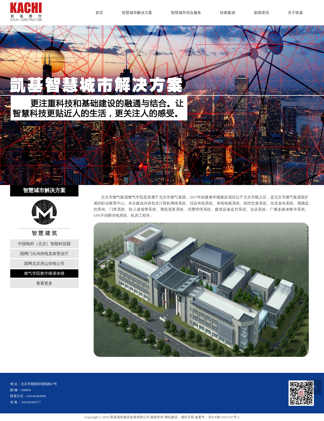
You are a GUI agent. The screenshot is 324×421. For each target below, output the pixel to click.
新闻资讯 (261, 13)
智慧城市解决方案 (137, 13)
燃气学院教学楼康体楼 (44, 273)
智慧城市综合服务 (186, 13)
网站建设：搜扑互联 (179, 417)
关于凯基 (295, 13)
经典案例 (227, 13)
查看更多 (44, 283)
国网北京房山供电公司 (44, 263)
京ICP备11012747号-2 (223, 417)
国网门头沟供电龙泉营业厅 (44, 253)
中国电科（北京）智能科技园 (44, 244)
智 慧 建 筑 (44, 233)
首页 (99, 13)
